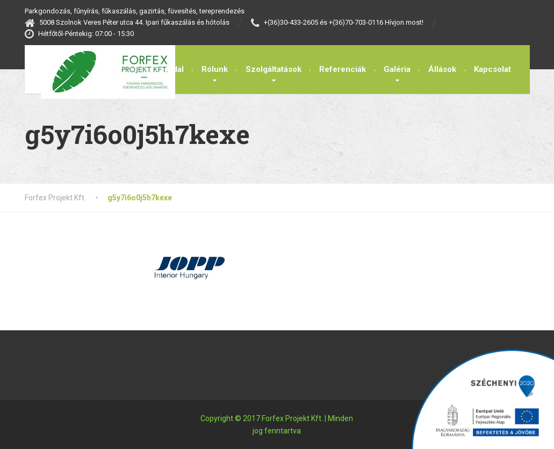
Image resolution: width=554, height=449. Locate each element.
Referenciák (342, 69)
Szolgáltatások (273, 69)
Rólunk (215, 69)
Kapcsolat (492, 69)
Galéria (397, 69)
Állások (442, 69)
